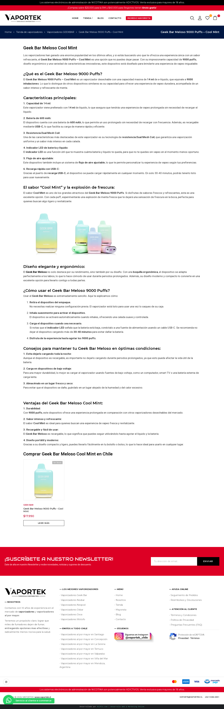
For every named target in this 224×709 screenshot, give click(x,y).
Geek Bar (28, 505)
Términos (195, 638)
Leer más (44, 523)
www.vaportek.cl (43, 697)
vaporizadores (26, 611)
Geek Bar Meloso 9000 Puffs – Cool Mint (43, 510)
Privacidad (183, 638)
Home (8, 32)
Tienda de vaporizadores (29, 32)
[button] (215, 18)
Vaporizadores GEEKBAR (60, 32)
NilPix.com (120, 706)
